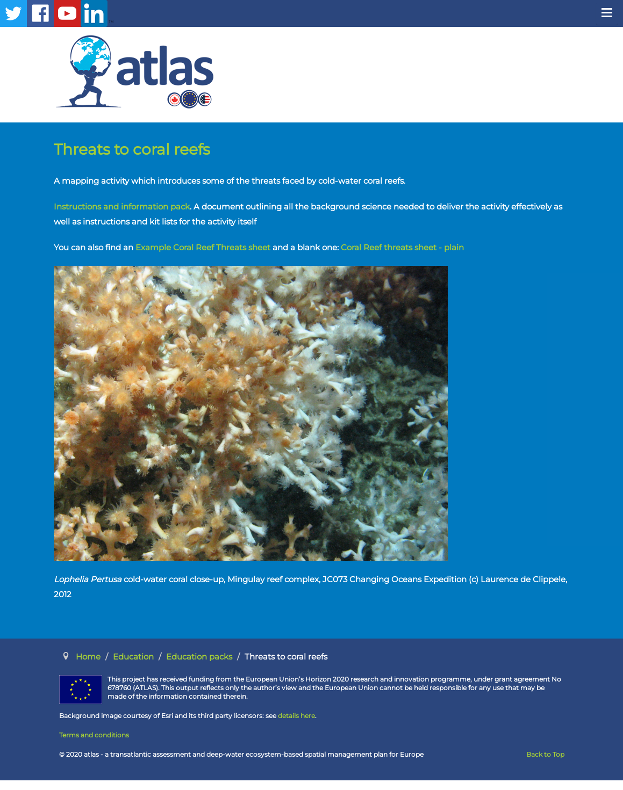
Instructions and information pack (122, 206)
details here (296, 716)
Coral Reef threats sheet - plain (402, 247)
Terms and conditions (94, 735)
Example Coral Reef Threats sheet (202, 247)
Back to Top (545, 754)
